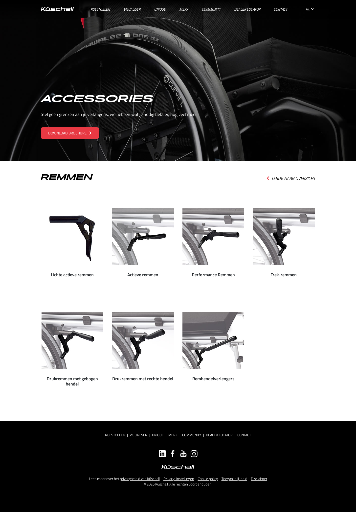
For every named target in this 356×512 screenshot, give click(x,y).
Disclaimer (259, 479)
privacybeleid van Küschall (140, 479)
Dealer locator (219, 434)
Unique (158, 434)
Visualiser (138, 434)
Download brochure (69, 133)
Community (191, 434)
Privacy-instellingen (178, 479)
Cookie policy (208, 479)
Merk (173, 434)
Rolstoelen (115, 434)
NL (309, 9)
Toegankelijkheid (234, 479)
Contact (244, 434)
